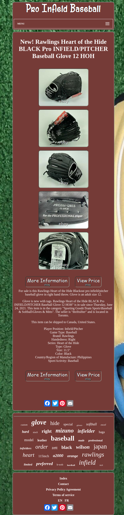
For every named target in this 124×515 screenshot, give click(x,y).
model (29, 440)
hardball (71, 465)
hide (55, 423)
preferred (44, 463)
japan (100, 446)
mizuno (65, 430)
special (68, 424)
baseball (62, 438)
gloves (79, 425)
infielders (25, 448)
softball (91, 424)
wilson (83, 447)
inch (101, 465)
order (41, 447)
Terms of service (63, 495)
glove (38, 422)
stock (35, 432)
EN (60, 500)
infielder (86, 431)
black (67, 447)
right (47, 431)
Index (63, 478)
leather (42, 440)
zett (55, 448)
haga (102, 432)
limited (28, 464)
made (81, 440)
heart (28, 455)
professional (95, 440)
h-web (60, 464)
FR (67, 500)
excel (103, 424)
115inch (43, 456)
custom (24, 424)
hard (25, 432)
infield (87, 462)
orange (72, 456)
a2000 (58, 455)
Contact (63, 484)
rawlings (93, 454)
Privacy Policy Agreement (63, 489)
